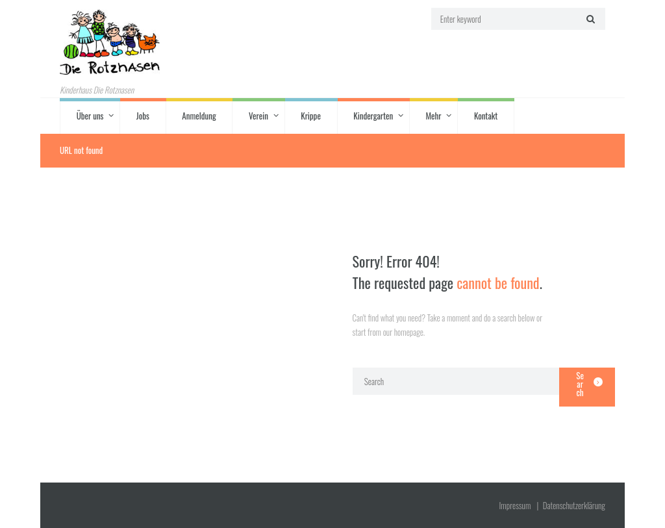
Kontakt (485, 115)
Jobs (142, 115)
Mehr (433, 115)
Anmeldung (199, 115)
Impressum (515, 505)
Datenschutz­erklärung (574, 505)
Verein (258, 115)
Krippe (311, 115)
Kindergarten (373, 115)
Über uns (90, 115)
